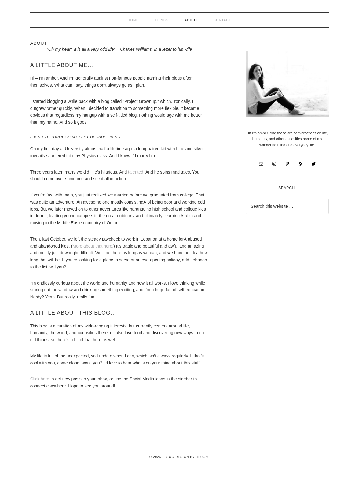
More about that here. (92, 246)
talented (135, 172)
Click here (39, 378)
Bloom (202, 457)
